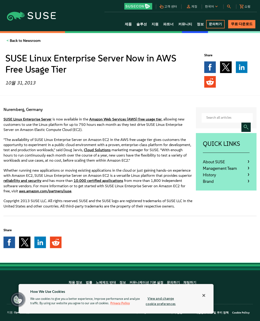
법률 (89, 282)
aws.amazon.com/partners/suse (45, 191)
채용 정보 (75, 282)
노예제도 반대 (106, 282)
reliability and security (22, 180)
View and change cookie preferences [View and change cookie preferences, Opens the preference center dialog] (161, 301)
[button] (140, 5)
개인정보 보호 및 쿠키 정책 (212, 312)
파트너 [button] (168, 24)
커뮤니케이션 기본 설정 (146, 282)
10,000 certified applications (98, 180)
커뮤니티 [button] (185, 24)
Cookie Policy (241, 312)
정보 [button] (200, 24)
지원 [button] (154, 24)
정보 (122, 282)
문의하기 (173, 282)
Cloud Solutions (97, 150)
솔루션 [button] (141, 24)
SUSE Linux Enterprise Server (27, 119)
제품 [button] (128, 24)
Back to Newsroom (25, 40)
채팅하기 (189, 282)
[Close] (204, 295)
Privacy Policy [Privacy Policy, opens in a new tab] (120, 303)
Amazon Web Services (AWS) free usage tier (125, 119)
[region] (116, 299)
